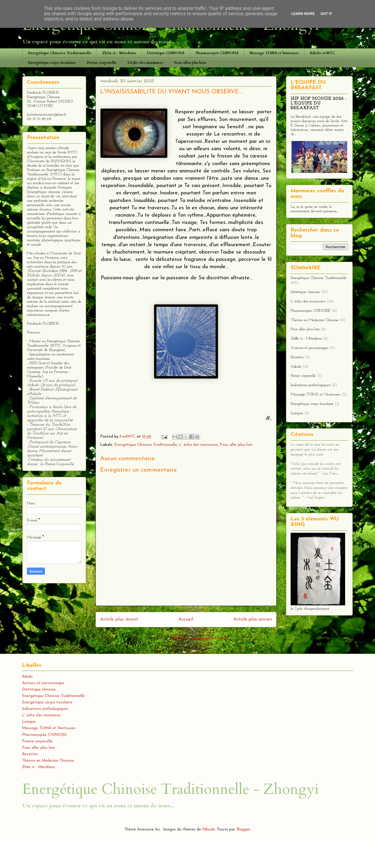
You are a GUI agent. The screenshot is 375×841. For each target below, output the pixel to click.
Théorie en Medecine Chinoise (315, 320)
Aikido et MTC (322, 53)
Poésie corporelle (102, 62)
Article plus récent (119, 619)
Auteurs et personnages (309, 348)
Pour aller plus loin (190, 62)
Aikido (296, 366)
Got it (326, 13)
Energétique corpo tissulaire (52, 62)
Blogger (243, 829)
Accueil (185, 619)
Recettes (297, 357)
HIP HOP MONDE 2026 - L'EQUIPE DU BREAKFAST (319, 103)
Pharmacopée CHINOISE (217, 53)
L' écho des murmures (198, 445)
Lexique (297, 413)
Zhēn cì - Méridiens (119, 53)
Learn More (303, 13)
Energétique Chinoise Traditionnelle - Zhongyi (170, 789)
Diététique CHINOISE (166, 53)
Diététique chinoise (305, 292)
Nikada (208, 829)
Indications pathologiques (310, 385)
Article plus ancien (252, 619)
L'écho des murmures (145, 62)
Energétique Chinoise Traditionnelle (59, 53)
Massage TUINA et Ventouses (274, 53)
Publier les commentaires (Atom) (198, 638)
